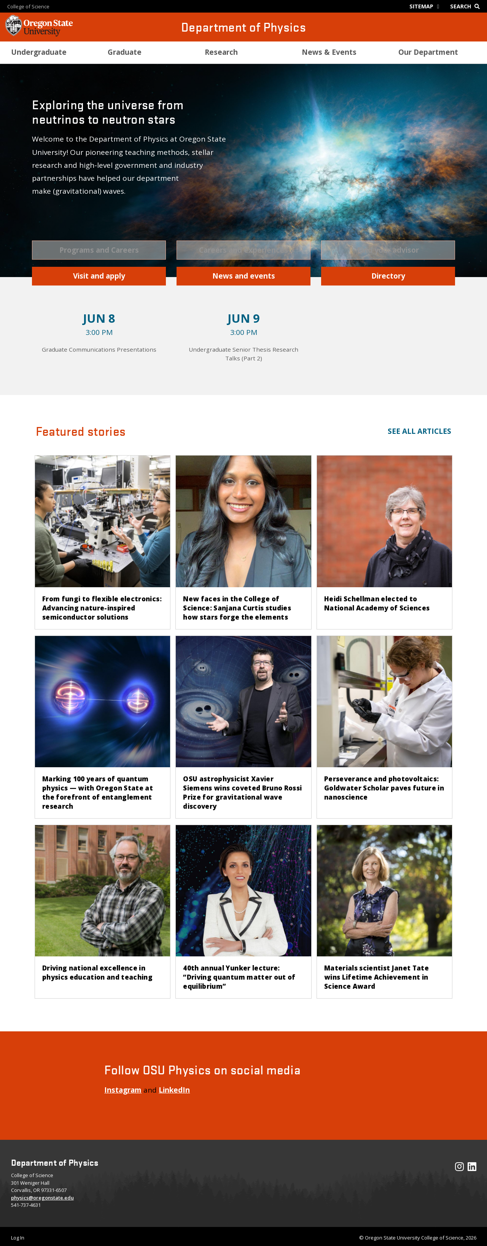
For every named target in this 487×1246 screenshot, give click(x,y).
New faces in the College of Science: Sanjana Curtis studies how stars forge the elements (237, 607)
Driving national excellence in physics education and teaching (97, 973)
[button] (99, 250)
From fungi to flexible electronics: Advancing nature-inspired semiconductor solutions (102, 607)
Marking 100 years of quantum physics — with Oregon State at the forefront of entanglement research (97, 792)
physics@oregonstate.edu (42, 1197)
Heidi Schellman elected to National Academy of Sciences (377, 603)
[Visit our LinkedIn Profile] (472, 1168)
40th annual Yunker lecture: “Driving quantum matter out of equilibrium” (239, 977)
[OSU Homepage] (39, 34)
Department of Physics (243, 27)
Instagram (123, 1090)
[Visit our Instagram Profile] (459, 1168)
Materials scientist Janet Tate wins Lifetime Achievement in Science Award (376, 977)
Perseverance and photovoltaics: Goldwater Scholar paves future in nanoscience (384, 787)
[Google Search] (466, 6)
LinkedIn (174, 1090)
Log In (17, 1237)
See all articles (419, 431)
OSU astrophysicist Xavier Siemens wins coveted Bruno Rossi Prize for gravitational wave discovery (242, 792)
